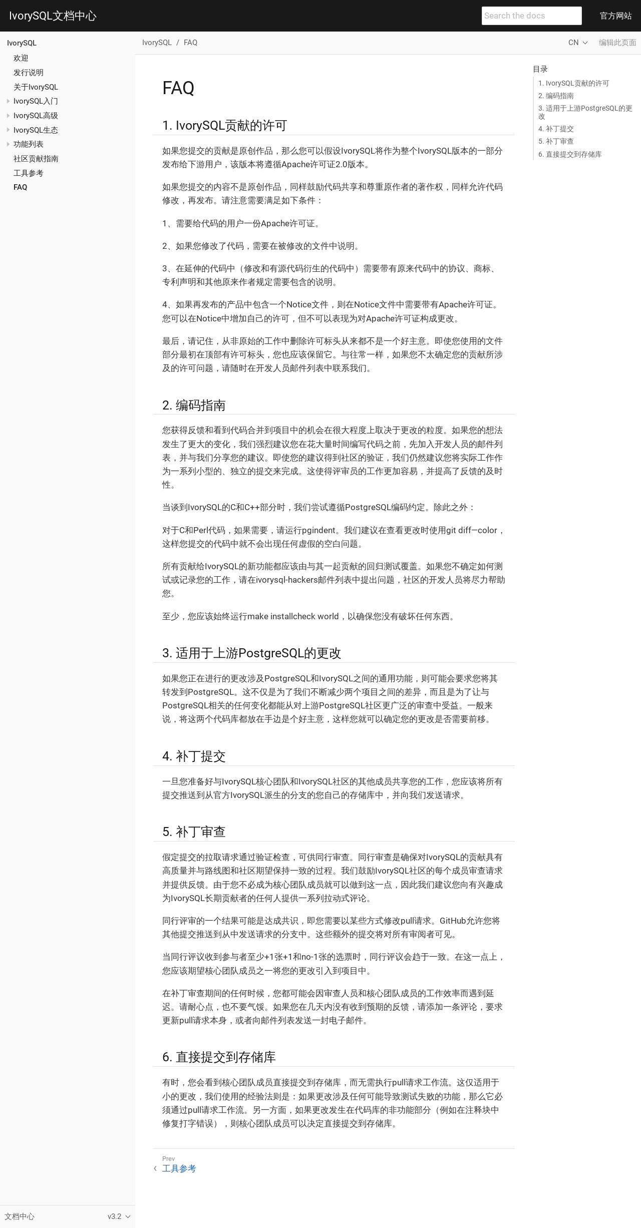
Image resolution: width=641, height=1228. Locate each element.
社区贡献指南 (36, 158)
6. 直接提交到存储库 (570, 154)
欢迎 (21, 58)
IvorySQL (22, 43)
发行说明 (29, 72)
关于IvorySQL (36, 87)
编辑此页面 (617, 42)
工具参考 (29, 173)
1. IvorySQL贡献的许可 (573, 83)
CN (573, 42)
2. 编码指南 (556, 96)
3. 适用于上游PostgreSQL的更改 (585, 112)
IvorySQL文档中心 (53, 16)
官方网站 (616, 16)
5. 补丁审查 (556, 141)
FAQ (20, 187)
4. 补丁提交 (556, 129)
